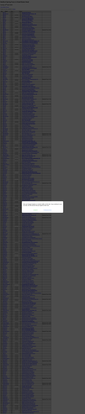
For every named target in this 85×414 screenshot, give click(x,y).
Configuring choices (47, 210)
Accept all (35, 210)
